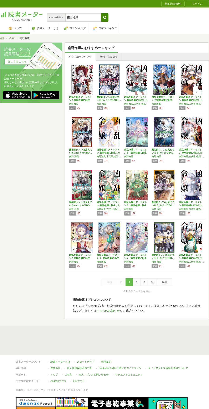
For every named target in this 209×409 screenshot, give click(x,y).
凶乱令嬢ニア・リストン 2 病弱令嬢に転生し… (163, 100)
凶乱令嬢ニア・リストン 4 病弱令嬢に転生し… (80, 258)
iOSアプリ (79, 362)
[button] (104, 17)
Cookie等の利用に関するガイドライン (120, 349)
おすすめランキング (80, 56)
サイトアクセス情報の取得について (168, 349)
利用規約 (106, 342)
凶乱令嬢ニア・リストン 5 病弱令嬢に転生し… (135, 205)
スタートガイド (86, 342)
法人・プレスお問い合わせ (94, 355)
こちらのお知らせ (108, 310)
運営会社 (55, 349)
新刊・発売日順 (108, 56)
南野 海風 (101, 104)
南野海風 (73, 104)
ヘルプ (54, 355)
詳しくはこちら (17, 61)
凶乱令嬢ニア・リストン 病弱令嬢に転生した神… (136, 100)
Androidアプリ (58, 362)
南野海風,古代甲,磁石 (135, 104)
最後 (164, 282)
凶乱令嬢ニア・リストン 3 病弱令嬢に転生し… (135, 152)
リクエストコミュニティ (129, 355)
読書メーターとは (60, 342)
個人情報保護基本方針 (79, 349)
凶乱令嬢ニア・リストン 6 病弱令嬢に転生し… (108, 258)
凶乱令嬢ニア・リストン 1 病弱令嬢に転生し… (80, 100)
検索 (11, 38)
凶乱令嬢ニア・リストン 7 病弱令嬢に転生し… (135, 258)
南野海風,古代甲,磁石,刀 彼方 (109, 156)
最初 (109, 282)
